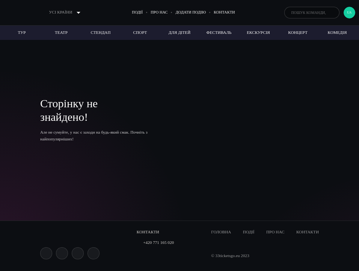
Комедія (337, 32)
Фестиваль (219, 32)
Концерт (297, 32)
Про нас (159, 12)
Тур (22, 32)
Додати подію (191, 12)
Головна (221, 232)
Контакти (224, 12)
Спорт (140, 32)
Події (137, 12)
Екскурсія (258, 32)
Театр (61, 32)
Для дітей (180, 32)
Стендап (101, 32)
